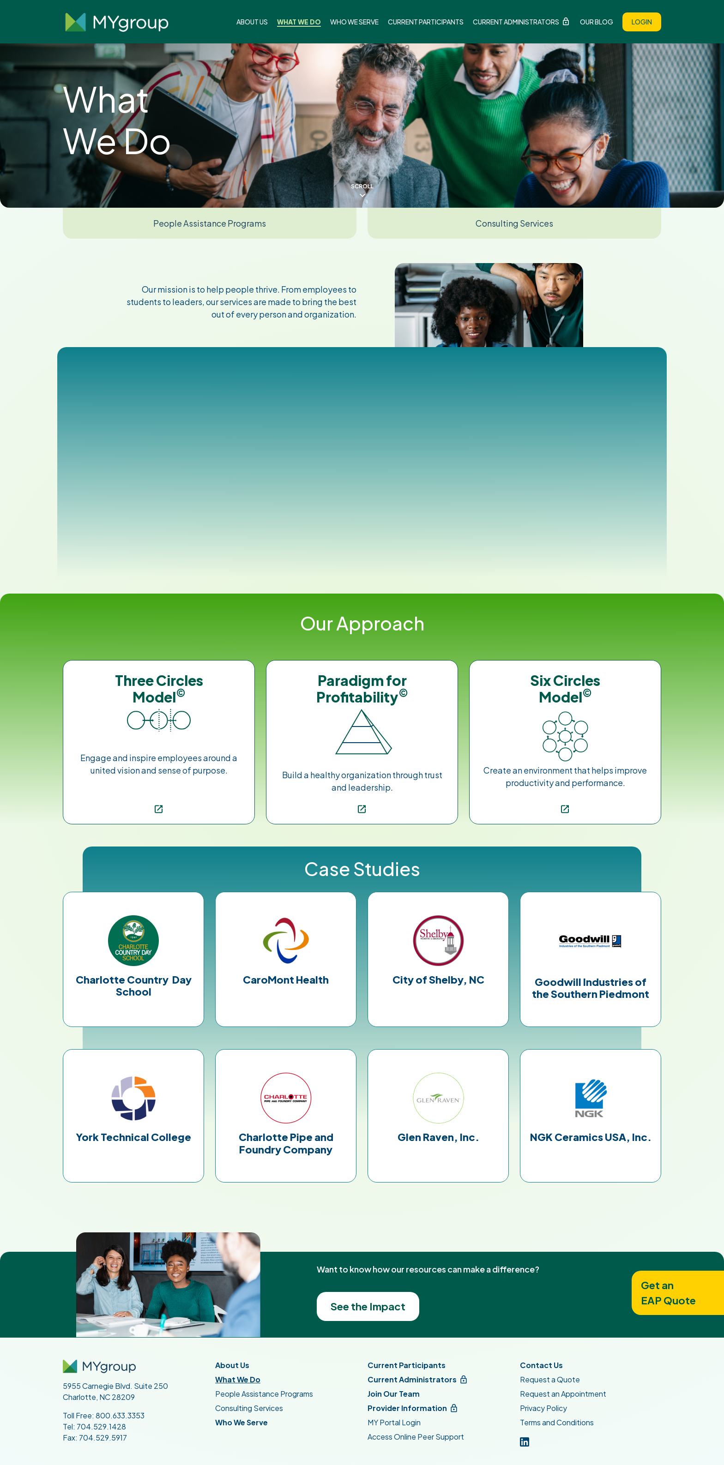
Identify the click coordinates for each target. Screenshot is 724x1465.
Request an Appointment (563, 1394)
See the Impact (368, 1306)
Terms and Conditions (557, 1422)
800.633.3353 (120, 1415)
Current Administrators (516, 22)
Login (642, 22)
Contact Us (541, 1365)
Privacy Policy (543, 1408)
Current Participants (426, 22)
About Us (252, 22)
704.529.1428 (101, 1426)
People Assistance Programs (209, 223)
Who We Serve (354, 22)
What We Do (299, 22)
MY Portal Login (394, 1422)
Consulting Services (514, 223)
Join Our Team (394, 1394)
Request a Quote (550, 1379)
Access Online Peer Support (416, 1436)
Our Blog (596, 22)
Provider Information (407, 1408)
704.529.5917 (103, 1437)
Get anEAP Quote (668, 1293)
